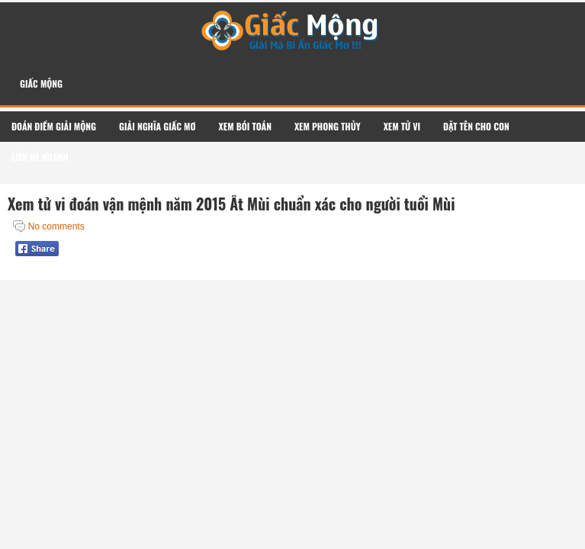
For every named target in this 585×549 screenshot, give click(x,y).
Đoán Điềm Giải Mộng (53, 126)
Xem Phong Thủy (327, 126)
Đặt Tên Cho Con (476, 126)
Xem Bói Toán (245, 126)
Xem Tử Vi (402, 126)
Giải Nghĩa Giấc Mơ (157, 126)
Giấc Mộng (41, 83)
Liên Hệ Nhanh (40, 156)
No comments (56, 226)
